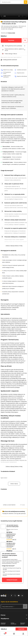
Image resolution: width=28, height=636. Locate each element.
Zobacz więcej (14, 483)
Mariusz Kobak (11, 33)
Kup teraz (11, 40)
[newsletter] (25, 606)
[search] (25, 2)
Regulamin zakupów (22, 623)
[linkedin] (22, 595)
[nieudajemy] (15, 595)
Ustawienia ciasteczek (3, 623)
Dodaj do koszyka (12, 580)
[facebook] (11, 595)
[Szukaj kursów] (12, 2)
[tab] (9, 505)
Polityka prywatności (13, 623)
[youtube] (18, 595)
